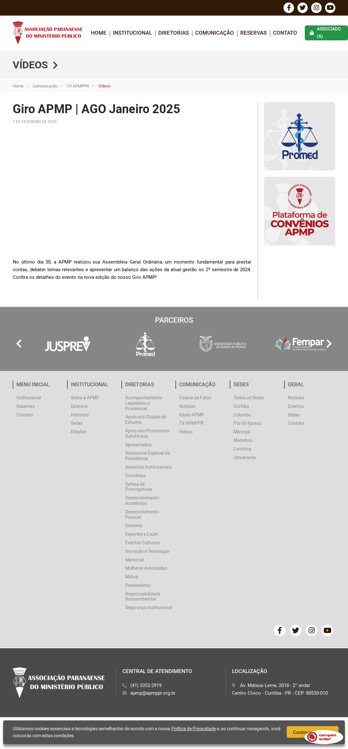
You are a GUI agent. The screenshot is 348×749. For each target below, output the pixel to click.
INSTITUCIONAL (132, 33)
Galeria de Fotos (195, 398)
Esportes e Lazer (141, 535)
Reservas (253, 33)
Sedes (77, 424)
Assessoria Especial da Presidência (147, 457)
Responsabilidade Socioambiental (142, 597)
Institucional (29, 398)
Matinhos (243, 441)
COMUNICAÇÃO (214, 33)
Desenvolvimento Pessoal (142, 515)
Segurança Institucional (148, 609)
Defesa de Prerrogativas (138, 487)
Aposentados (138, 446)
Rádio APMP (191, 416)
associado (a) (325, 33)
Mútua (131, 578)
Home (18, 87)
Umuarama (245, 458)
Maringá (242, 433)
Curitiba (241, 407)
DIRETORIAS (173, 33)
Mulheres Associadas (146, 569)
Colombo (242, 416)
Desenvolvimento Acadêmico (142, 501)
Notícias (187, 407)
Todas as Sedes (249, 398)
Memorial (134, 561)
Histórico (80, 416)
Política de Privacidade (193, 728)
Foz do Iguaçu (248, 424)
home (98, 33)
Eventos (296, 407)
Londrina (242, 450)
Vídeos (186, 433)
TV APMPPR (78, 87)
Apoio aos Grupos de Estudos (145, 420)
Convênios (135, 476)
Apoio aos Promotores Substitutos (147, 434)
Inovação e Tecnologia (147, 552)
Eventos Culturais (142, 543)
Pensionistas (138, 586)
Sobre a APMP (85, 398)
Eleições (79, 433)
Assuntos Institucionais (148, 468)
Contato (285, 33)
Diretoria (79, 407)
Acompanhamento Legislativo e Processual (143, 403)
